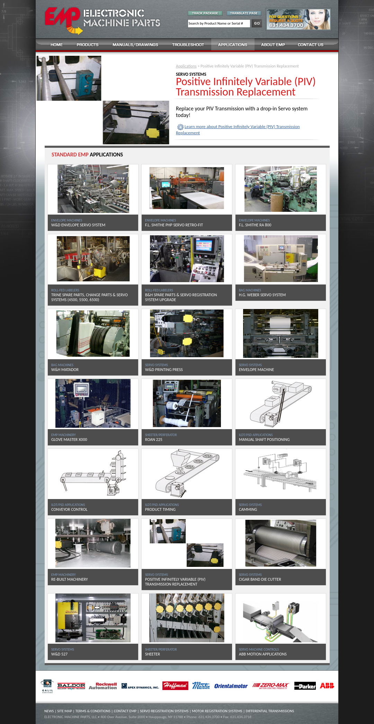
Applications (186, 66)
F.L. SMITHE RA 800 (255, 225)
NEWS (49, 711)
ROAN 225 (153, 439)
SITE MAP (64, 711)
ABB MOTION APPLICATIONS (263, 654)
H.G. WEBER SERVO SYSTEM (262, 294)
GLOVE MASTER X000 (69, 439)
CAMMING (248, 509)
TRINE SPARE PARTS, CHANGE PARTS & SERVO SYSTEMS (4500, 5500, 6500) (89, 297)
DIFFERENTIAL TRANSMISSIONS (270, 711)
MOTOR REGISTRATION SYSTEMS (217, 711)
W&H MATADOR (65, 369)
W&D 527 (59, 654)
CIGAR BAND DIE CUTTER (260, 579)
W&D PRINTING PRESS (164, 369)
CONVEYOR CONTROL (69, 509)
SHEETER (152, 654)
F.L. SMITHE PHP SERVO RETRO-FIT (174, 225)
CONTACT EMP (125, 711)
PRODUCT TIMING (160, 509)
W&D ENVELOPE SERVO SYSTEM (78, 225)
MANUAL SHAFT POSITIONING (264, 439)
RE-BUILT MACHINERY (69, 579)
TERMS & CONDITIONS (92, 711)
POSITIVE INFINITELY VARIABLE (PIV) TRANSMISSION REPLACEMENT (175, 582)
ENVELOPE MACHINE (256, 369)
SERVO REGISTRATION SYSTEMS (164, 711)
